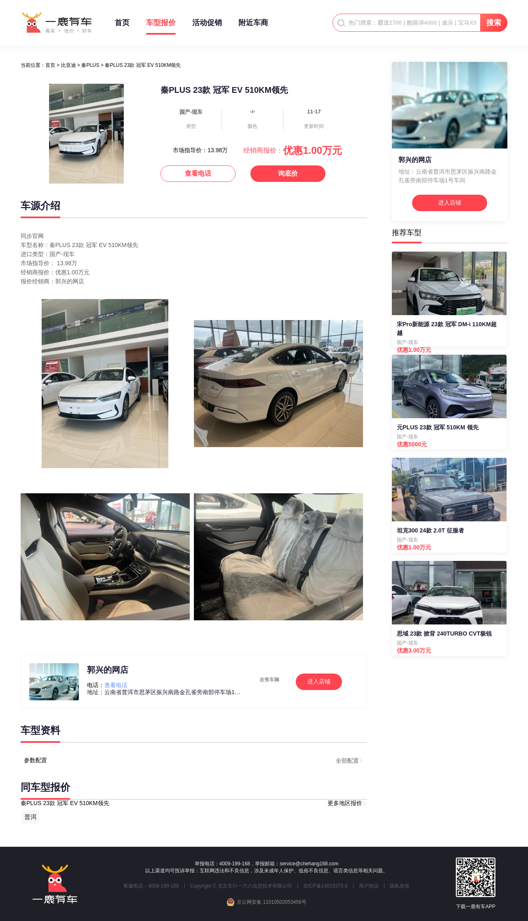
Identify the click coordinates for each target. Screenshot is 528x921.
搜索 (493, 23)
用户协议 (369, 886)
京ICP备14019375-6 (325, 886)
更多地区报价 (345, 803)
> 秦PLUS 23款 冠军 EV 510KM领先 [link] (141, 65)
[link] (50, 65)
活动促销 (207, 27)
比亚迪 (68, 65)
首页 (122, 27)
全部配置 (347, 760)
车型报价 (161, 27)
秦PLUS (90, 65)
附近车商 (253, 27)
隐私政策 (400, 886)
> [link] (66, 65)
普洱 (30, 816)
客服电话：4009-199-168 (151, 886)
